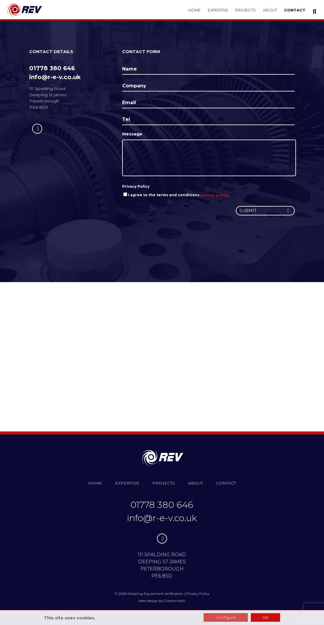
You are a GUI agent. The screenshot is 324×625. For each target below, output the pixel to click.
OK (265, 617)
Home (194, 10)
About (270, 10)
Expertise (218, 10)
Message (132, 134)
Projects (245, 10)
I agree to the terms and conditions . (176, 194)
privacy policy (214, 195)
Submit (265, 210)
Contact (294, 10)
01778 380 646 (52, 68)
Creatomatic (174, 600)
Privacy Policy (136, 186)
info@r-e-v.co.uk (55, 77)
